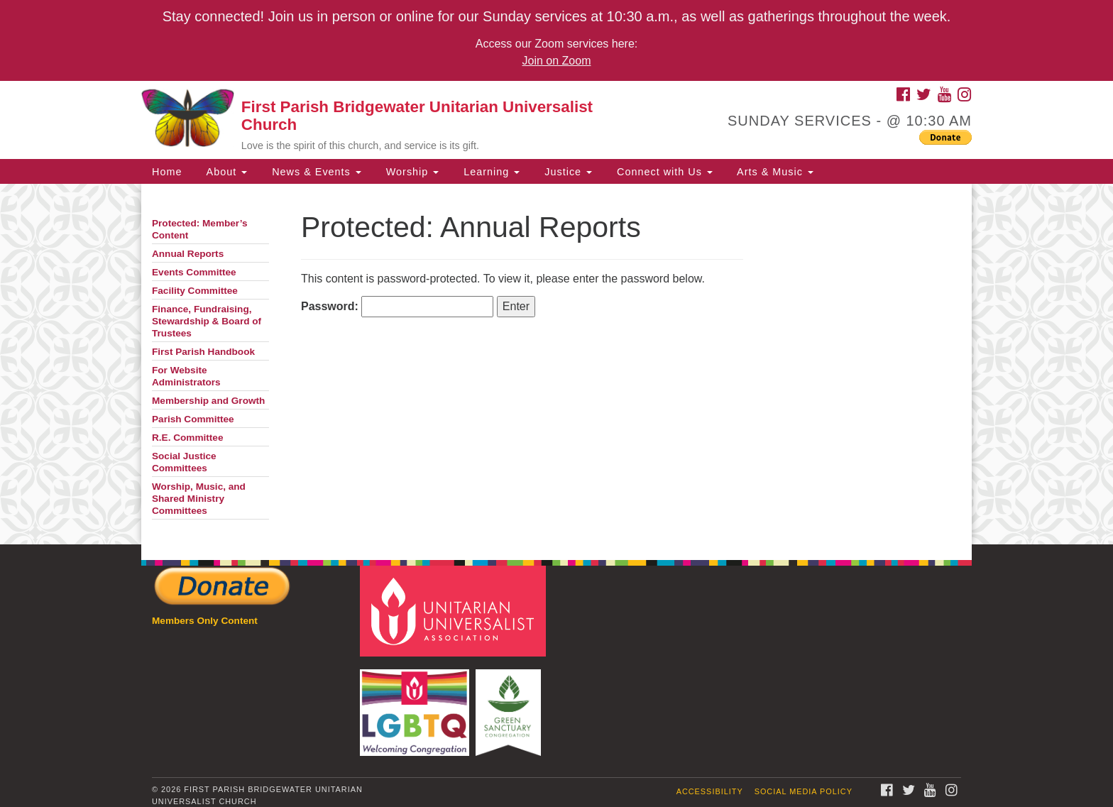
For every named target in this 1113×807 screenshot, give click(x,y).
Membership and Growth (208, 400)
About (225, 171)
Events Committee (194, 272)
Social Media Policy (803, 791)
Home (167, 171)
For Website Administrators (186, 376)
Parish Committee (193, 419)
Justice (566, 171)
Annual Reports (188, 253)
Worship (411, 171)
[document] (556, 364)
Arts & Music (773, 171)
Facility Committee (195, 290)
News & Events (314, 171)
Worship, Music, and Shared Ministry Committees (199, 498)
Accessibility (709, 791)
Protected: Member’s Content (199, 229)
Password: (397, 306)
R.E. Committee (187, 437)
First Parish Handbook (203, 351)
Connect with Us (663, 171)
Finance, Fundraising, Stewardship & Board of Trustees (206, 321)
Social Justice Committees (184, 462)
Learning (490, 171)
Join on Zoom (556, 61)
